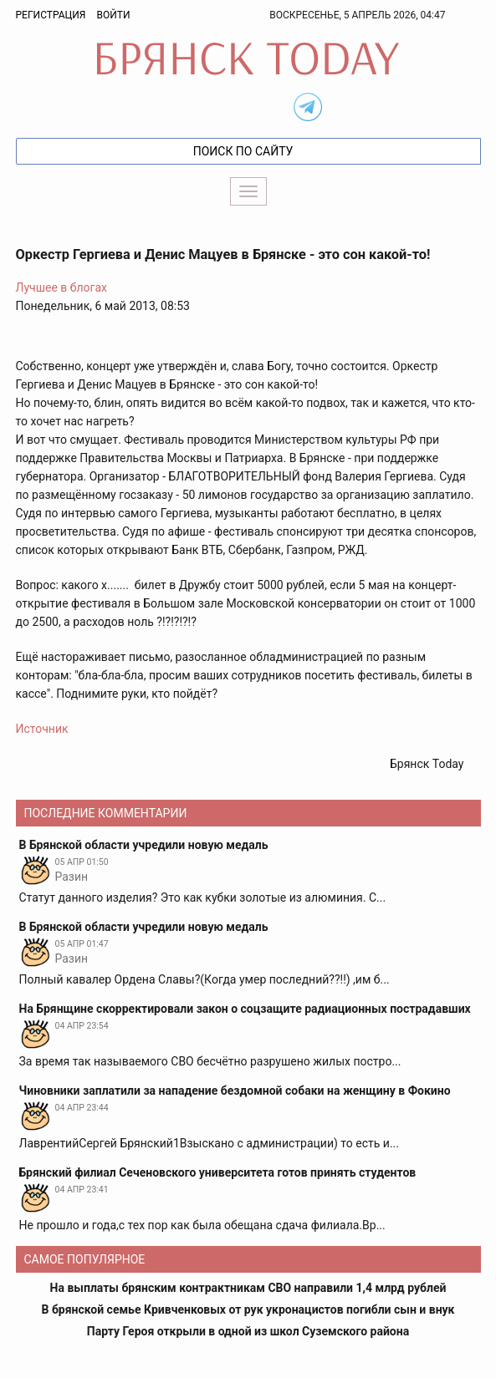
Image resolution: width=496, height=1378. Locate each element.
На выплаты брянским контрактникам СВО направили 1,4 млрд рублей (248, 1287)
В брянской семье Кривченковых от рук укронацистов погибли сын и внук (248, 1309)
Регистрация (51, 15)
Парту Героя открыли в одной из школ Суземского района (248, 1331)
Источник (42, 728)
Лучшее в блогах (62, 287)
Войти (113, 15)
